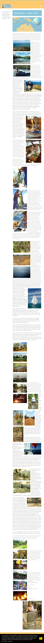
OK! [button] (41, 638)
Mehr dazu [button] (10, 641)
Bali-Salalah (35, 598)
